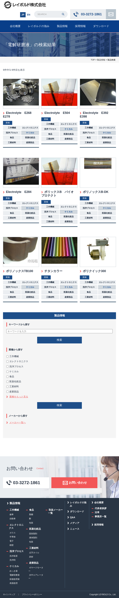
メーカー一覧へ (17, 422)
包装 (31, 523)
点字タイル (34, 552)
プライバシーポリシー (32, 594)
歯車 (12, 514)
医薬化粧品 (13, 381)
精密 (12, 545)
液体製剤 (33, 537)
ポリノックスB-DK (95, 192)
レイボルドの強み (38, 26)
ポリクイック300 (94, 271)
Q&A (72, 517)
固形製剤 (33, 533)
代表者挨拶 (100, 508)
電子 (12, 541)
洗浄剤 (13, 560)
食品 (10, 376)
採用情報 (80, 26)
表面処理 (14, 583)
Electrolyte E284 (18, 192)
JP (22, 14)
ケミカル (12, 371)
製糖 (31, 514)
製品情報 (62, 26)
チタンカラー (53, 271)
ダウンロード (101, 26)
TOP (93, 60)
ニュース (74, 528)
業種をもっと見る (18, 396)
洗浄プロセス (14, 366)
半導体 (13, 537)
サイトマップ (9, 594)
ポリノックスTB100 (19, 271)
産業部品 (12, 391)
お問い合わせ (111, 14)
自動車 (13, 518)
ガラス (13, 533)
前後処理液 (15, 579)
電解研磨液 (15, 575)
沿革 (97, 512)
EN (28, 14)
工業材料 (12, 386)
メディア (74, 523)
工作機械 (12, 356)
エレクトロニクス (17, 361)
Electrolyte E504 (57, 113)
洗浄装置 (14, 556)
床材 (31, 557)
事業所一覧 (100, 516)
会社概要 (15, 26)
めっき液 (14, 571)
